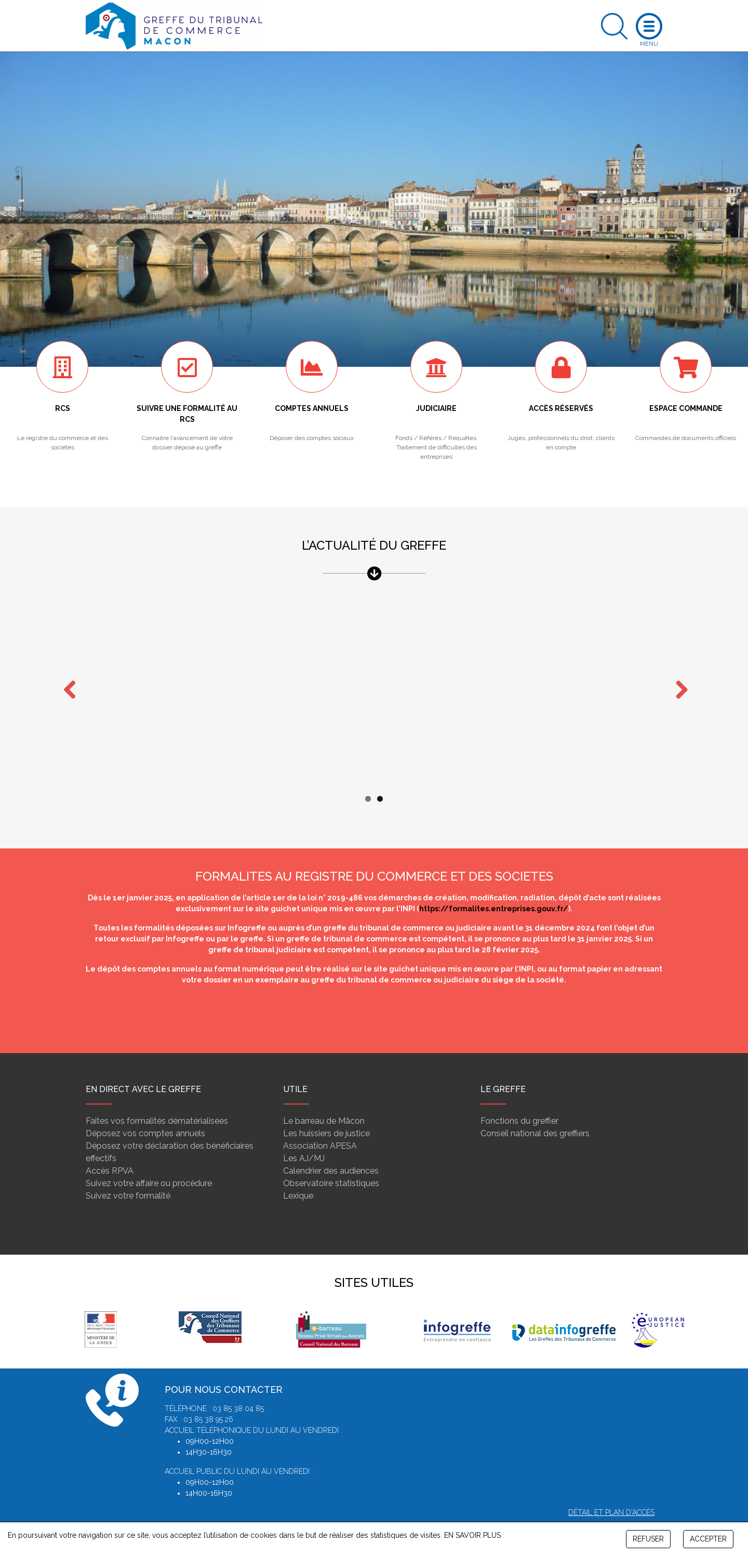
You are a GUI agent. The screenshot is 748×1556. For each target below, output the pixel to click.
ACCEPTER (708, 1539)
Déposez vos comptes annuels (145, 1113)
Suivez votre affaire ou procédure (149, 1163)
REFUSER (648, 1539)
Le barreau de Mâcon (324, 1101)
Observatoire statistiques (331, 1163)
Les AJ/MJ (304, 1138)
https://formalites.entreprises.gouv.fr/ (493, 888)
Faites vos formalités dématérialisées (157, 1101)
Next (677, 680)
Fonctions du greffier (519, 1101)
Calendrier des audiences (331, 1150)
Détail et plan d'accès (611, 1492)
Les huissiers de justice (326, 1113)
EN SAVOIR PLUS (472, 1535)
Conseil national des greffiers (535, 1113)
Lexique (298, 1175)
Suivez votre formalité (128, 1175)
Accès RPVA (109, 1150)
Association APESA (320, 1126)
